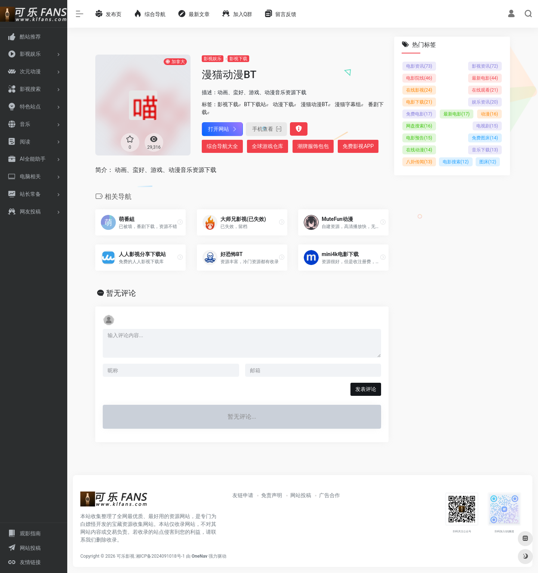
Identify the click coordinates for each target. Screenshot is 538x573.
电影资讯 (419, 66)
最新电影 (485, 78)
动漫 (489, 114)
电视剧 (487, 126)
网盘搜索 (419, 126)
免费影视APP (358, 146)
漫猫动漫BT (314, 104)
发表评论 (365, 389)
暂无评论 (121, 293)
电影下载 (419, 102)
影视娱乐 (213, 58)
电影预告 (419, 138)
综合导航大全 (222, 146)
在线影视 (419, 90)
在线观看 (485, 90)
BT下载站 (255, 104)
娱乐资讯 (485, 102)
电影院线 (419, 78)
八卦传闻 (419, 161)
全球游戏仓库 (267, 146)
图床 (488, 161)
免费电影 (419, 114)
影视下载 (238, 58)
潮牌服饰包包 (313, 146)
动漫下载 (283, 104)
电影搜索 (456, 161)
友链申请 (242, 495)
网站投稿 (300, 495)
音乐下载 (485, 150)
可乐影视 (125, 556)
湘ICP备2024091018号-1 (160, 556)
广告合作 (329, 495)
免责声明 (271, 495)
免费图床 (485, 138)
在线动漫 (419, 150)
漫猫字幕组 (348, 104)
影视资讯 (485, 66)
